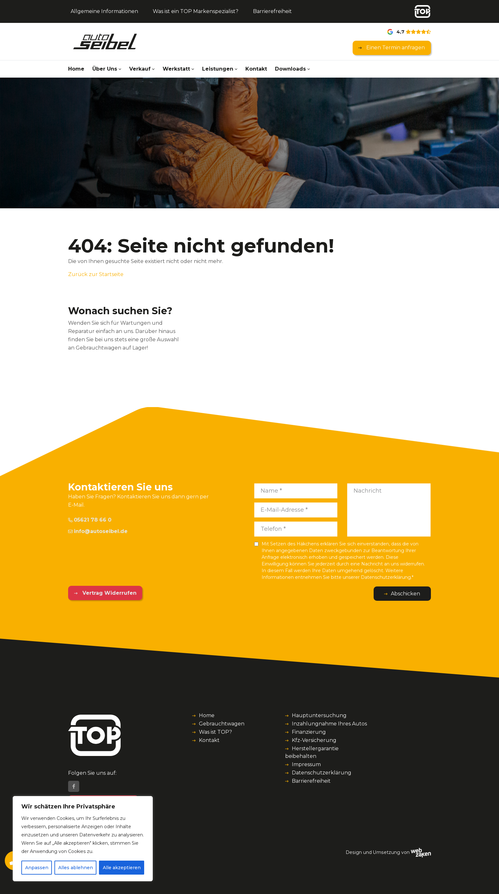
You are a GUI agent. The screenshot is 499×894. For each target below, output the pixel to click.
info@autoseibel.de (98, 531)
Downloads (290, 69)
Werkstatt (176, 69)
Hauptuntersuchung (319, 715)
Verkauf (140, 69)
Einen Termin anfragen (395, 48)
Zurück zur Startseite (95, 274)
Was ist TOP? (215, 732)
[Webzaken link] (421, 852)
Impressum (306, 764)
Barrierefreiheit (272, 11)
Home (76, 69)
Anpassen (36, 867)
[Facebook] (73, 786)
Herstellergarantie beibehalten (312, 752)
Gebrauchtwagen (221, 724)
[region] (83, 838)
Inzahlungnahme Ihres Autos (329, 724)
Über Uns (104, 69)
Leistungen (217, 69)
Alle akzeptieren (122, 867)
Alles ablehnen (75, 867)
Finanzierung (309, 732)
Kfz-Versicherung (314, 740)
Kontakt (256, 69)
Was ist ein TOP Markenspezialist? (195, 11)
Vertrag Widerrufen (109, 593)
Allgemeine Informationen (104, 11)
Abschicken (405, 594)
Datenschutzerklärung (321, 773)
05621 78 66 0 (89, 520)
